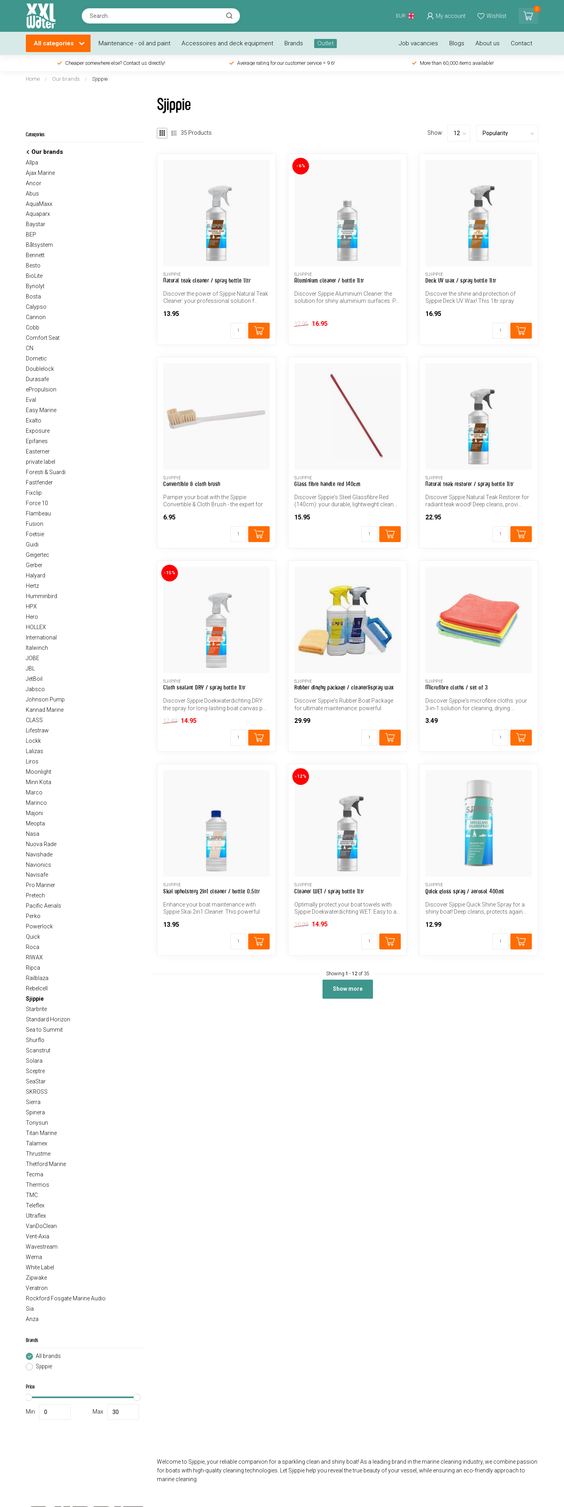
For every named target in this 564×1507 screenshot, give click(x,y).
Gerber (34, 565)
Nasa (32, 834)
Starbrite (36, 1009)
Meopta (35, 823)
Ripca (33, 968)
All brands (48, 1356)
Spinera (35, 1112)
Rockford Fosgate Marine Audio (66, 1298)
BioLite (34, 276)
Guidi (32, 544)
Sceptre (35, 1071)
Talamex (36, 1143)
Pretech (35, 895)
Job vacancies (418, 43)
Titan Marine (41, 1133)
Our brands (66, 79)
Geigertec (37, 555)
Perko (33, 916)
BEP (31, 234)
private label (40, 462)
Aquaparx (38, 214)
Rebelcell (37, 988)
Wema (34, 1257)
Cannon (36, 317)
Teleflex (35, 1205)
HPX (31, 606)
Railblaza (37, 978)
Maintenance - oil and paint (134, 43)
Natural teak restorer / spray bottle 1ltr (469, 484)
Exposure (38, 431)
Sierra (33, 1102)
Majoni (34, 813)
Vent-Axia (37, 1236)
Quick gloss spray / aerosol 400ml (464, 891)
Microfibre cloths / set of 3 (456, 687)
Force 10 (37, 503)
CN (29, 348)
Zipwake (36, 1278)
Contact (521, 43)
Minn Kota (38, 782)
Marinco (36, 803)
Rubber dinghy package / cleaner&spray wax (344, 687)
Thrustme (38, 1154)
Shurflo (35, 1040)
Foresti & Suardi (46, 472)
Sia (30, 1309)
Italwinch (37, 648)
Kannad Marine (45, 710)
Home (33, 79)
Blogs (456, 43)
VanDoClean (41, 1226)
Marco (34, 792)
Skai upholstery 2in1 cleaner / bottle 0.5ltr (211, 891)
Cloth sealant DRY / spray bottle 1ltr (204, 687)
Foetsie (35, 534)
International (41, 637)
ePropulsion (41, 389)
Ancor (33, 183)
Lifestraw (37, 730)
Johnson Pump (45, 699)
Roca (32, 947)
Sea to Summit (44, 1030)
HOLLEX (36, 627)
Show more (348, 989)
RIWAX (34, 957)
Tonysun (37, 1123)
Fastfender (39, 482)
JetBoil (34, 679)
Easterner (38, 451)
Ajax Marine (40, 173)
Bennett (35, 255)
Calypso (36, 307)
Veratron (37, 1288)
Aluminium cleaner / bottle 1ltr (329, 280)
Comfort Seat (43, 338)
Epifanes (37, 441)
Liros (32, 761)
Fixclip (34, 493)
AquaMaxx (39, 204)
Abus (32, 193)
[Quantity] (238, 331)
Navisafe (37, 875)
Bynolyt (35, 286)
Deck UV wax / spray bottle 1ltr (460, 280)
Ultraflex (36, 1216)
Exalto (33, 420)
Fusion (34, 524)
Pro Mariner (40, 885)
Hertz (32, 586)
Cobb (32, 327)
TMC (32, 1195)
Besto (33, 265)
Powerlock (39, 926)
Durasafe (37, 379)
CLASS (34, 720)
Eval (31, 400)
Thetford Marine (46, 1164)
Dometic (36, 358)
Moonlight (38, 772)
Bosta (33, 296)
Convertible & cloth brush (191, 484)
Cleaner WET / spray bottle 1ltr (329, 891)
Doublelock (40, 369)
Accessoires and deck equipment (227, 43)
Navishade (39, 854)
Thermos (37, 1185)
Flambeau (38, 513)
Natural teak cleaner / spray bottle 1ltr (207, 280)
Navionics (38, 865)
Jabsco (35, 689)
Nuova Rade (41, 844)
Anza (32, 1319)
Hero (32, 617)
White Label (40, 1267)
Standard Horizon (48, 1019)
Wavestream (42, 1247)
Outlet (325, 43)
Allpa (32, 162)
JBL (30, 668)
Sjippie (100, 79)
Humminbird (41, 596)
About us (487, 43)
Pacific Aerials (43, 906)
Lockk (33, 741)
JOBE (32, 658)
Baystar (35, 224)
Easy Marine (41, 410)
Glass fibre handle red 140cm (327, 484)
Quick (33, 937)
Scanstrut (38, 1050)
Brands (293, 43)
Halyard (35, 575)
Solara (34, 1061)
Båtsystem (39, 245)
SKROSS (37, 1092)
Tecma (34, 1174)
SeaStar (36, 1081)
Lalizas (34, 751)
